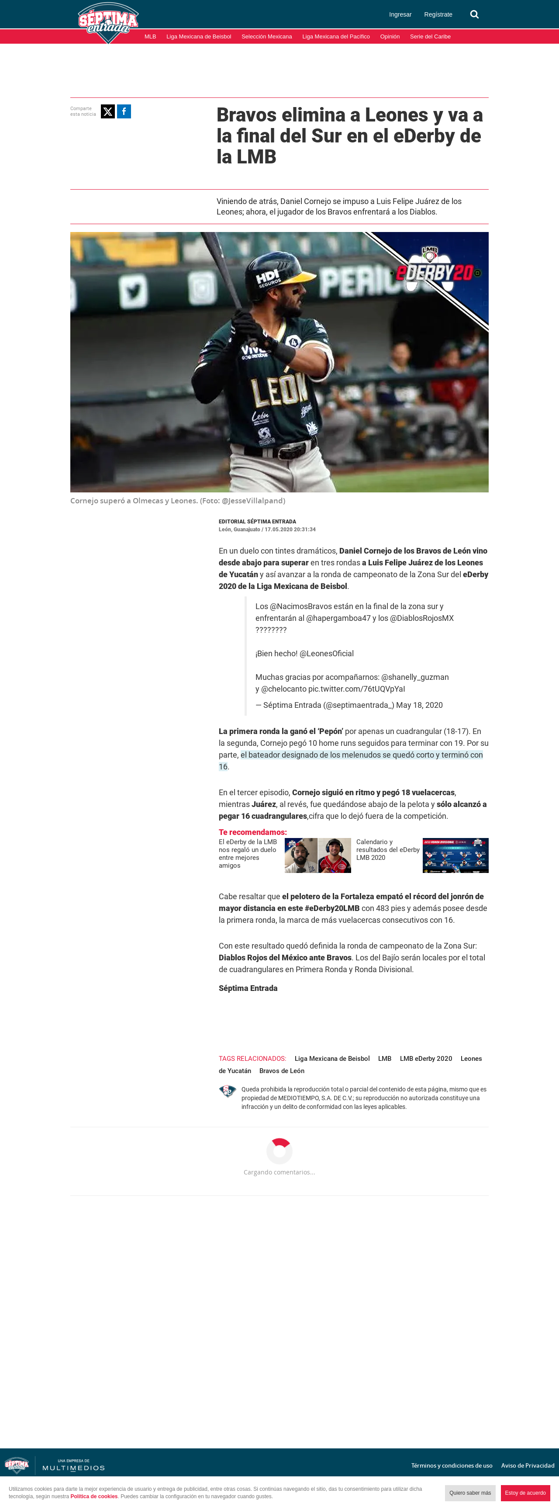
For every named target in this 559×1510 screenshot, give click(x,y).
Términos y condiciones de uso (452, 1465)
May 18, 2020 (419, 705)
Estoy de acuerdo (525, 1493)
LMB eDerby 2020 (426, 1059)
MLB (150, 36)
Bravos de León (281, 1071)
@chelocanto (284, 689)
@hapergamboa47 (338, 618)
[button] (108, 111)
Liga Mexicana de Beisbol (198, 36)
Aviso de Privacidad (528, 1465)
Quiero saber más (470, 1493)
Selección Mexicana (267, 36)
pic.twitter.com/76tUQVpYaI (356, 689)
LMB (384, 1059)
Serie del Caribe (430, 36)
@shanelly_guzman (415, 677)
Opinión (390, 36)
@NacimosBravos (301, 606)
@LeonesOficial (327, 653)
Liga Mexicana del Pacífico (336, 36)
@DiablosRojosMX (422, 618)
